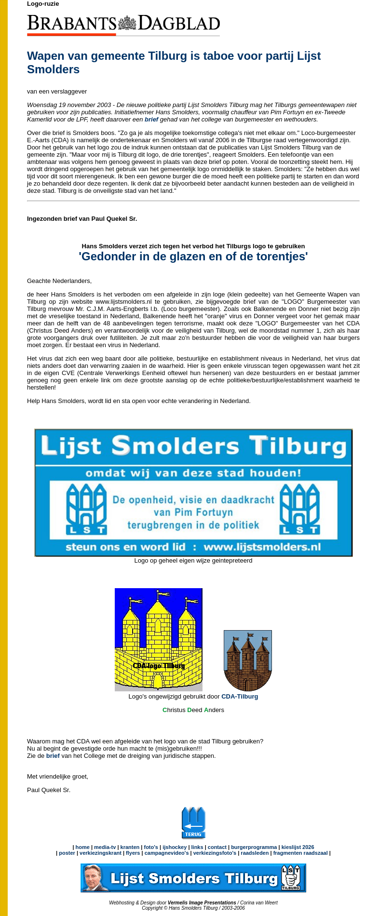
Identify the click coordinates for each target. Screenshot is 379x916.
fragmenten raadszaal (300, 853)
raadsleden (254, 853)
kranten (130, 847)
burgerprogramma (253, 847)
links (197, 847)
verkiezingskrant (101, 853)
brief (53, 755)
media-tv (105, 847)
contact (217, 847)
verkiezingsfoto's (214, 853)
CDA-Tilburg (239, 696)
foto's (151, 847)
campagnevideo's (167, 853)
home (83, 847)
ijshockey (174, 847)
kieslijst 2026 (298, 847)
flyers (132, 853)
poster (67, 853)
